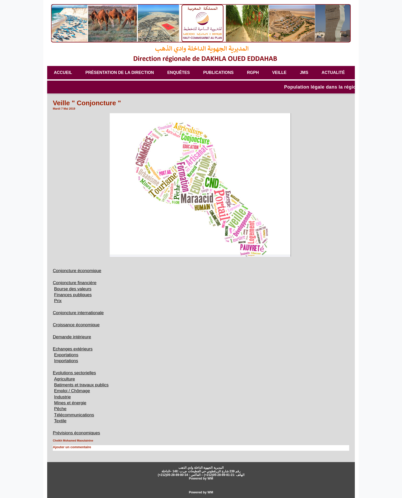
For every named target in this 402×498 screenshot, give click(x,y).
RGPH (253, 72)
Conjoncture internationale (80, 312)
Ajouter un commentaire (70, 447)
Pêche (60, 408)
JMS (304, 72)
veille (279, 72)
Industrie (63, 396)
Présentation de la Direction (119, 72)
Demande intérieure (73, 336)
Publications (218, 72)
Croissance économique (77, 324)
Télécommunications (75, 414)
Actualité (333, 72)
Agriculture (65, 378)
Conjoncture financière (76, 282)
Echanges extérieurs (74, 348)
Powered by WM (201, 478)
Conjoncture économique (78, 270)
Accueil (63, 72)
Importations (66, 360)
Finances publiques (74, 294)
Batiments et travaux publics (83, 384)
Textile (60, 420)
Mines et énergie (71, 402)
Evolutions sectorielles (75, 372)
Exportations (67, 354)
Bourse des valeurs (74, 288)
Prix (58, 300)
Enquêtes (178, 72)
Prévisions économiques (78, 432)
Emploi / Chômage (73, 390)
